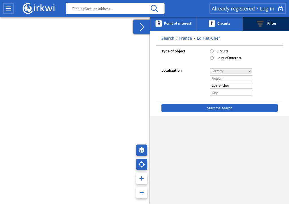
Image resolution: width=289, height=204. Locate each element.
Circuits (222, 51)
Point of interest (228, 58)
